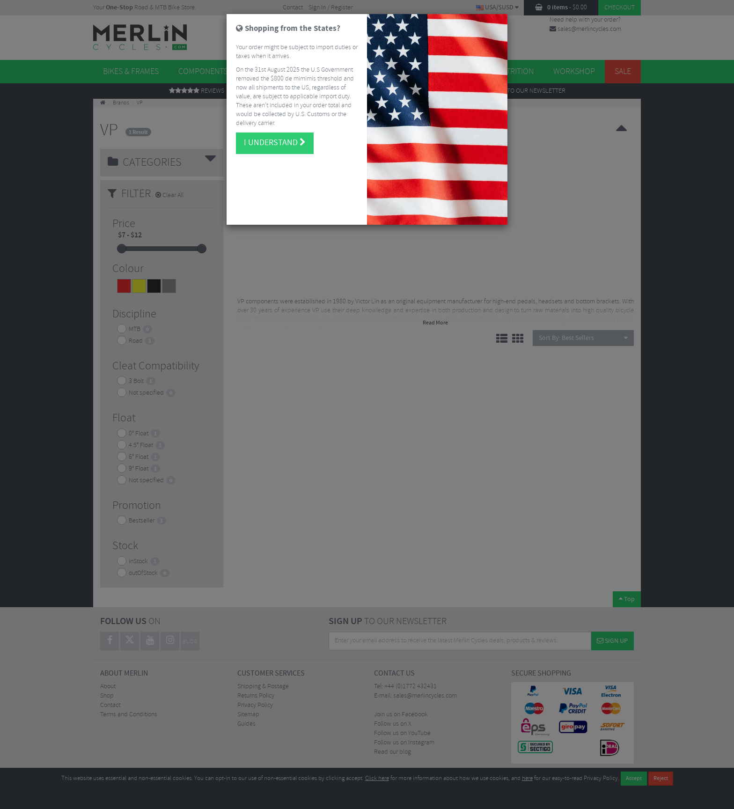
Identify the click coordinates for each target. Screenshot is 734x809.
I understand (275, 136)
